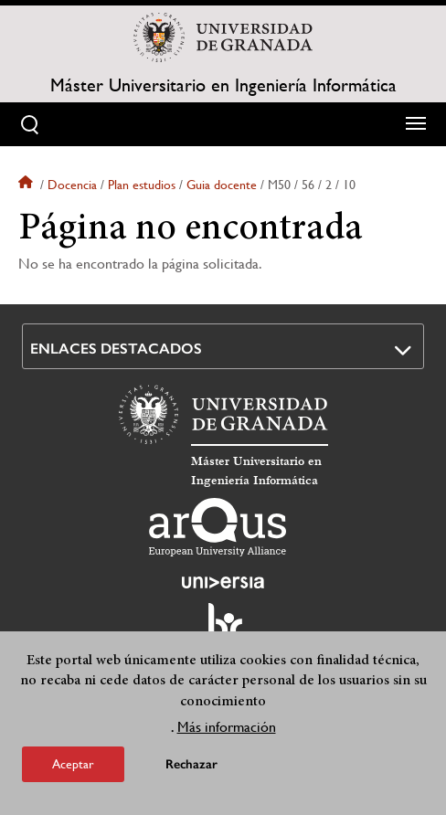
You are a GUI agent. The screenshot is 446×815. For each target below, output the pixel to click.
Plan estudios (141, 184)
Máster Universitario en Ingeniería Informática (223, 86)
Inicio (27, 184)
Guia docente (221, 184)
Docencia (72, 184)
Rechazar (191, 764)
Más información (226, 727)
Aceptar (73, 764)
